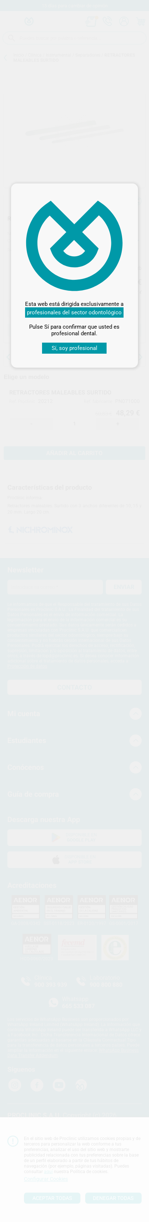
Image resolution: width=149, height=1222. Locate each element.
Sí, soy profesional (74, 348)
